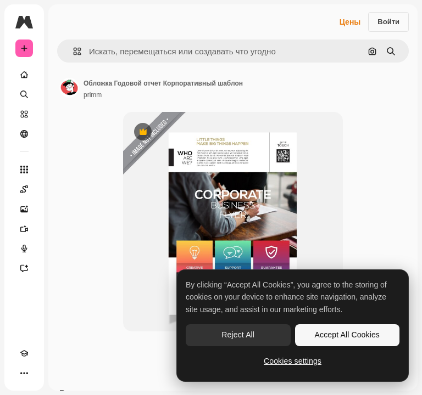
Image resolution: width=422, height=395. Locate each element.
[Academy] (24, 353)
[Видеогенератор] (24, 229)
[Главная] (24, 74)
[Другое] (24, 373)
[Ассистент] (24, 268)
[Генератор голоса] (24, 248)
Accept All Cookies (347, 334)
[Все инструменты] (24, 169)
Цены (350, 22)
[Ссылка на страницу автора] (69, 88)
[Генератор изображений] (24, 209)
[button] (73, 51)
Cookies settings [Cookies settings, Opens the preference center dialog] (292, 361)
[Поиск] (24, 94)
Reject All (237, 334)
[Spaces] (24, 189)
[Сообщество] (24, 134)
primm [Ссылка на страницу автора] (93, 95)
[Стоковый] (24, 114)
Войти (388, 22)
